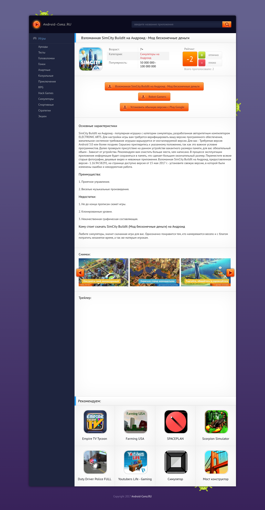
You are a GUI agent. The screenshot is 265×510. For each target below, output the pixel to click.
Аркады (43, 46)
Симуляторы (46, 99)
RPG (40, 87)
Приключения (47, 81)
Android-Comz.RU (141, 496)
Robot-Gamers (157, 97)
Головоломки (46, 58)
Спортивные (46, 104)
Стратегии (44, 110)
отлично (208, 55)
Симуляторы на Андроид (149, 56)
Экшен (42, 116)
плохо (207, 62)
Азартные (44, 70)
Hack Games (45, 93)
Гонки (41, 64)
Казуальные (45, 75)
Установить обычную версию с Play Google (157, 107)
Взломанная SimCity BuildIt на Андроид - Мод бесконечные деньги (157, 86)
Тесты (41, 52)
